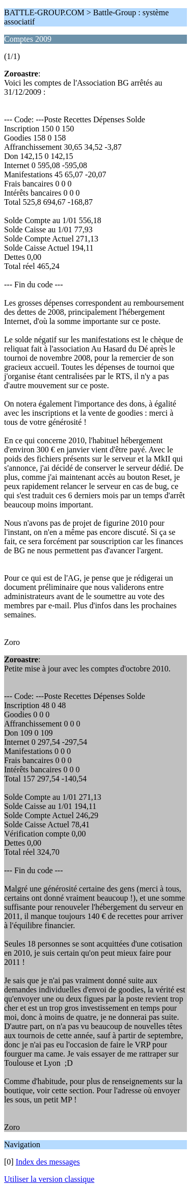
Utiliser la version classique (49, 1179)
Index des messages (48, 1161)
